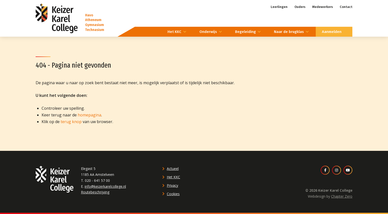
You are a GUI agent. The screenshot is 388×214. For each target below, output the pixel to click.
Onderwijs (208, 31)
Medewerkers (322, 7)
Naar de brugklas (289, 31)
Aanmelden (331, 31)
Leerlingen (279, 7)
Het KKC (174, 31)
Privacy (172, 185)
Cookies (173, 193)
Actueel (173, 168)
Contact (346, 7)
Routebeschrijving (95, 192)
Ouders (299, 7)
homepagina (89, 115)
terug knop (71, 121)
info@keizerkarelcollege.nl (105, 186)
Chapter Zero (341, 196)
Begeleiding (245, 31)
